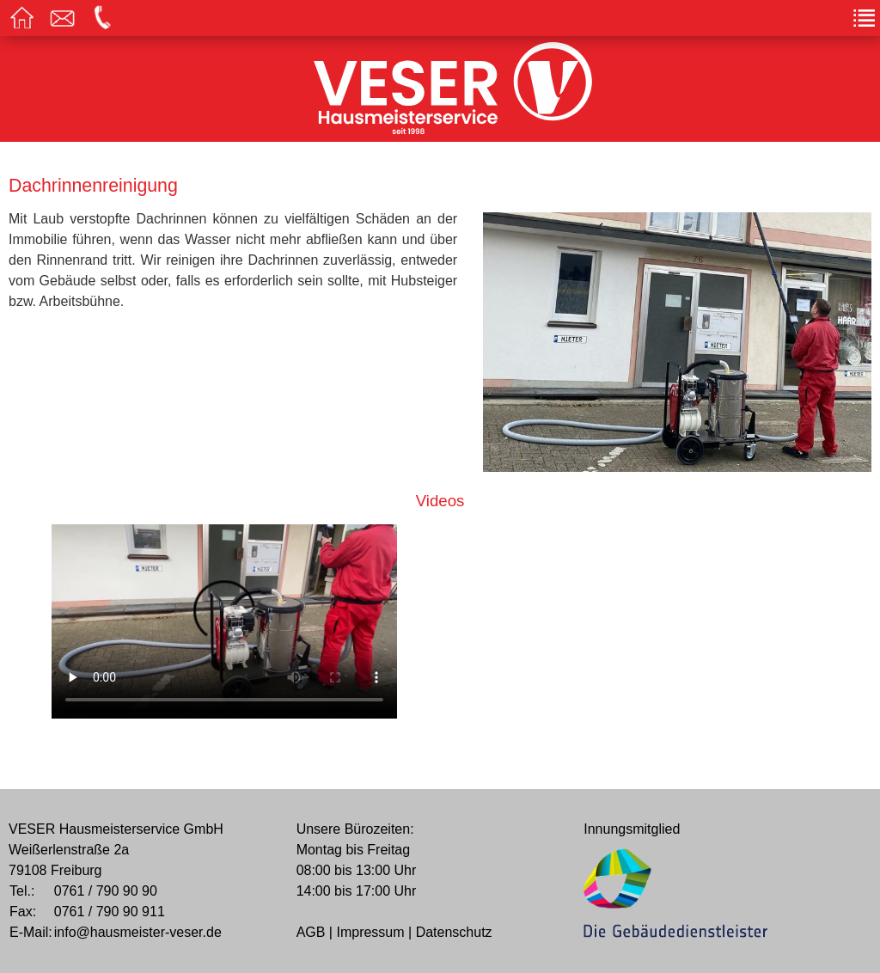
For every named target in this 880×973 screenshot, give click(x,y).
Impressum (370, 932)
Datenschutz (454, 932)
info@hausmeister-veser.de (138, 932)
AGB (311, 932)
